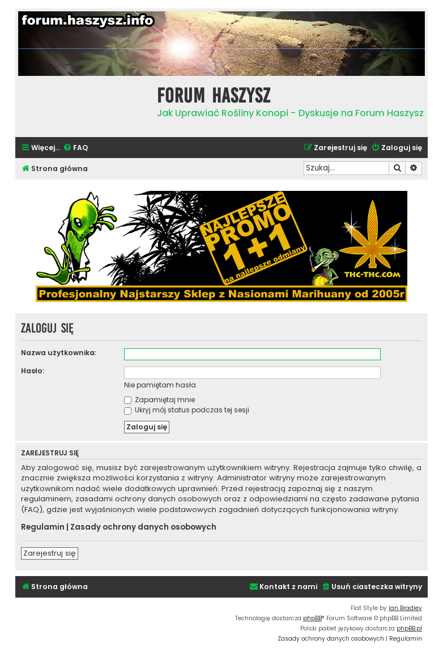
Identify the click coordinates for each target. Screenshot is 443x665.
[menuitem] (75, 148)
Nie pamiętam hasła (160, 385)
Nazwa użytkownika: (58, 352)
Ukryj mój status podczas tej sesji (186, 410)
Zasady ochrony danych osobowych (143, 527)
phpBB (312, 618)
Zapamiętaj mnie (159, 399)
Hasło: (32, 371)
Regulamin (43, 527)
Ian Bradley (405, 608)
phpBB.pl (409, 628)
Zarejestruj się (49, 553)
